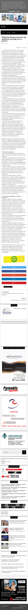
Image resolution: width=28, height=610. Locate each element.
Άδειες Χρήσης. (4, 513)
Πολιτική (10, 286)
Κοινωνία (5, 286)
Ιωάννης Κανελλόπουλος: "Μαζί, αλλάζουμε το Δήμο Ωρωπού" (16, 529)
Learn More (12, 11)
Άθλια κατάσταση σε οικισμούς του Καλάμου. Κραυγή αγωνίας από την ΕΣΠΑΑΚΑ (13, 485)
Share (14, 271)
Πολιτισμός (3, 507)
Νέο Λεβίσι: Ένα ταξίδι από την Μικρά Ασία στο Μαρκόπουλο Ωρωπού (18, 521)
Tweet (14, 267)
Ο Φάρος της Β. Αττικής (19, 308)
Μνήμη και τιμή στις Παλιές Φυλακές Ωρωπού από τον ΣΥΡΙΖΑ (17, 544)
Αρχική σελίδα (4, 512)
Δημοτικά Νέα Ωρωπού (11, 504)
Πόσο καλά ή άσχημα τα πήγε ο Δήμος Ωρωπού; (12, 564)
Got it (18, 11)
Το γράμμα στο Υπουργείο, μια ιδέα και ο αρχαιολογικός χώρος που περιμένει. (10, 560)
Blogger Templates (8, 607)
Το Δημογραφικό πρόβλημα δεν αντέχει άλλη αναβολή (13, 493)
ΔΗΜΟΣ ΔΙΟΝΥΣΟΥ (19, 507)
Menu (3, 27)
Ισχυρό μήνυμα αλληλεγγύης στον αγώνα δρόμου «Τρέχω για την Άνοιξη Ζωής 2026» (12, 567)
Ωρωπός (3, 463)
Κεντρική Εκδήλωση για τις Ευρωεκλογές (18, 300)
